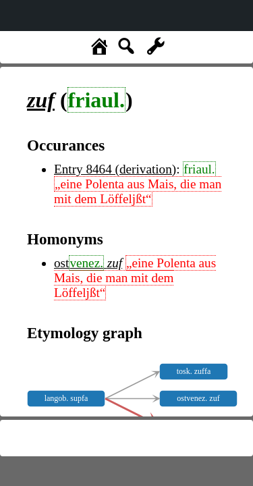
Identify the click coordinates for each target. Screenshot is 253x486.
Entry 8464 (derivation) (115, 169)
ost (80, 263)
